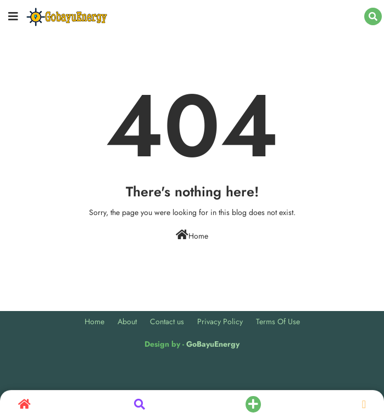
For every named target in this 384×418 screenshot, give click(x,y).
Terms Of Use (278, 322)
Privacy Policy (220, 322)
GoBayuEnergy (213, 343)
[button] (373, 16)
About (127, 322)
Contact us (167, 322)
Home (192, 235)
